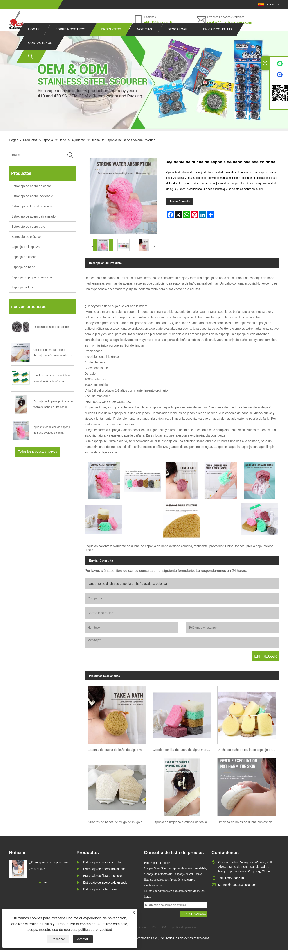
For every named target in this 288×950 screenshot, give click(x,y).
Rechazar (58, 939)
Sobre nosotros (70, 38)
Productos (111, 38)
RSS (155, 927)
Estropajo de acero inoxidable (32, 196)
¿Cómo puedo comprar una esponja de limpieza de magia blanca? (50, 862)
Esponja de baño (54, 140)
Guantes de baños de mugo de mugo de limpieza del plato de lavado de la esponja (118, 822)
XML (165, 927)
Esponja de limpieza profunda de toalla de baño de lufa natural (183, 822)
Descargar (178, 38)
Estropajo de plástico (26, 236)
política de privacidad (95, 930)
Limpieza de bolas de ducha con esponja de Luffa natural (248, 822)
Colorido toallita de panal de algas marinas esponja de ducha (183, 750)
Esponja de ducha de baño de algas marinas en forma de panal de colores (118, 750)
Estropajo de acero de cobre (31, 186)
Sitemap (142, 927)
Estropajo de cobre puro (28, 226)
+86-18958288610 (158, 22)
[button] (40, 882)
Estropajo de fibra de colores (31, 206)
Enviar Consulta (180, 201)
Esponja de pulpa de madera (31, 277)
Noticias (144, 38)
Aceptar (82, 939)
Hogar (34, 38)
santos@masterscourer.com (229, 22)
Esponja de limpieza (25, 247)
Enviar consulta (217, 38)
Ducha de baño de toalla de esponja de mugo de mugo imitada (248, 750)
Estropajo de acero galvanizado (33, 216)
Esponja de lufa (22, 287)
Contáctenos (40, 51)
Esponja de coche (23, 257)
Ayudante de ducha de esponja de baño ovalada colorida (113, 140)
